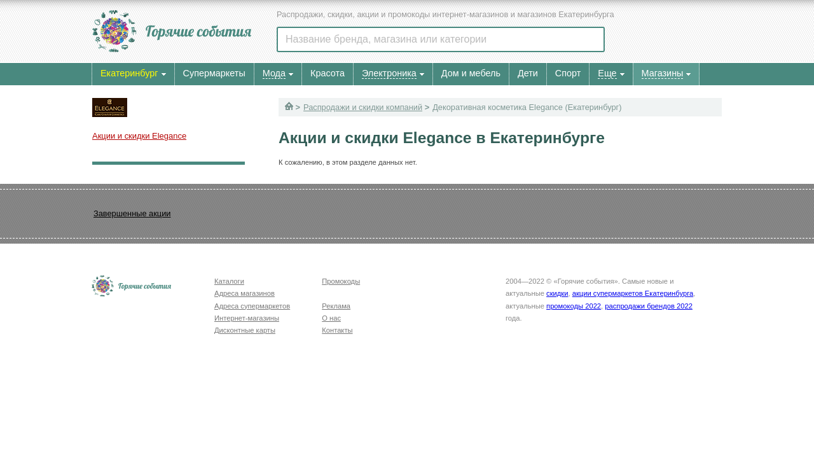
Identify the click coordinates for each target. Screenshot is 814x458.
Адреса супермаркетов (252, 306)
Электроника (389, 73)
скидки (557, 293)
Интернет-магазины (246, 318)
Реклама (336, 306)
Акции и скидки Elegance (139, 136)
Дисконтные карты (244, 330)
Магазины (663, 73)
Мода (274, 73)
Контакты (337, 330)
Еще (607, 73)
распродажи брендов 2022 (649, 306)
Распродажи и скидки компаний (362, 107)
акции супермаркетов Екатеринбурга (632, 293)
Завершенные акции (131, 213)
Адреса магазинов (244, 293)
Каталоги (229, 281)
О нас (331, 318)
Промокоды (341, 281)
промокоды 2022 (573, 306)
